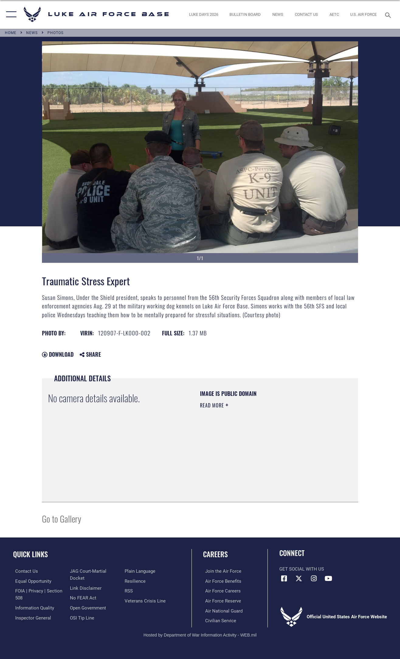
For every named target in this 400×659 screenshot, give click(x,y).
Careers (215, 554)
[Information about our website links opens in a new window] (85, 588)
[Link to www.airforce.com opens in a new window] (221, 571)
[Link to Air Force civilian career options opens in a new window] (218, 620)
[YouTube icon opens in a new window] (328, 578)
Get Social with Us (301, 569)
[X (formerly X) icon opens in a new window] (298, 578)
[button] (10, 14)
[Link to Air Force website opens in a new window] (363, 14)
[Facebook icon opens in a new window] (283, 578)
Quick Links (30, 554)
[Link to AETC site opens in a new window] (334, 14)
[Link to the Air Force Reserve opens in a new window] (221, 600)
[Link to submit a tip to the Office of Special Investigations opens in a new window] (81, 617)
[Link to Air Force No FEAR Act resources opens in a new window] (82, 597)
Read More (213, 405)
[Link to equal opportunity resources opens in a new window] (31, 581)
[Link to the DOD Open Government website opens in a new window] (87, 607)
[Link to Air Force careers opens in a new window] (221, 590)
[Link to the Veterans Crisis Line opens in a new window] (145, 600)
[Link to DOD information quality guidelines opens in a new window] (32, 607)
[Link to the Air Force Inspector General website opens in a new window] (31, 617)
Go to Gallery (61, 518)
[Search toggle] (389, 14)
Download (58, 354)
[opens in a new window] (203, 14)
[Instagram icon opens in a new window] (313, 578)
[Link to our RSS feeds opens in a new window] (129, 590)
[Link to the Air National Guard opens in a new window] (221, 610)
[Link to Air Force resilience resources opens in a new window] (135, 581)
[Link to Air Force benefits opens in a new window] (221, 581)
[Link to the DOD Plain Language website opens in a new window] (140, 571)
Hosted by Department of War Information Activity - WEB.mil (200, 634)
